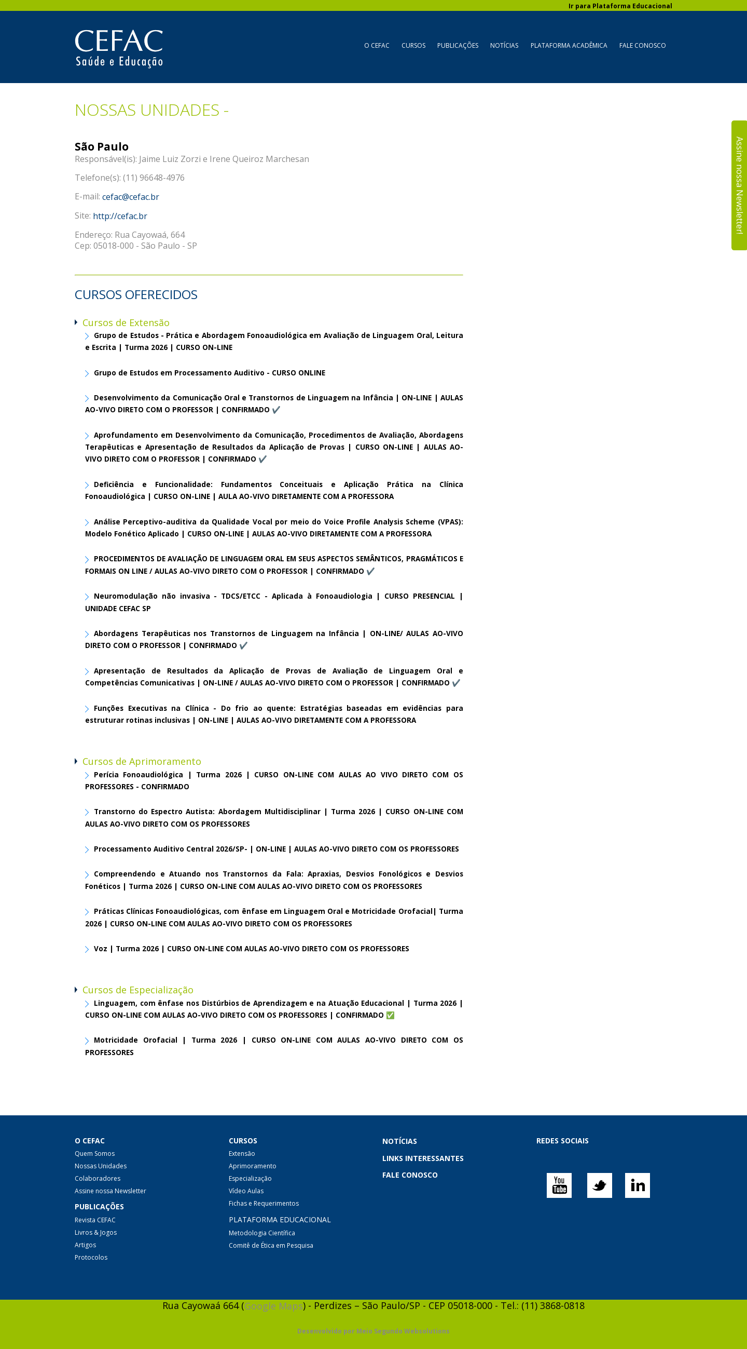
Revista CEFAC (95, 1220)
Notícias (504, 45)
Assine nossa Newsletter (110, 1190)
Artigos (85, 1244)
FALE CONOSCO (410, 1175)
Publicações (457, 45)
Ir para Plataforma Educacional (620, 6)
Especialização (250, 1178)
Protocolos (91, 1257)
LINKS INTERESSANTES (423, 1158)
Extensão (242, 1153)
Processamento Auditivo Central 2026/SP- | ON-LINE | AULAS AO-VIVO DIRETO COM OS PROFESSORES (276, 849)
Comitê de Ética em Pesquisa (271, 1245)
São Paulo (102, 146)
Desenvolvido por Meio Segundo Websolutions (373, 1331)
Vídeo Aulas (246, 1190)
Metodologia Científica (262, 1233)
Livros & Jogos (96, 1232)
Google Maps (273, 1306)
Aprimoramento (252, 1166)
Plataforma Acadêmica (569, 45)
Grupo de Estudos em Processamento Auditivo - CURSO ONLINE (209, 372)
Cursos (413, 45)
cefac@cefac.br (130, 197)
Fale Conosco (642, 45)
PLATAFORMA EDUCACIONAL (280, 1220)
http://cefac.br (120, 216)
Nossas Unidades (101, 1166)
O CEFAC (377, 45)
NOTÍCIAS (399, 1141)
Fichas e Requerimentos (264, 1203)
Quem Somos (95, 1153)
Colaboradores (97, 1178)
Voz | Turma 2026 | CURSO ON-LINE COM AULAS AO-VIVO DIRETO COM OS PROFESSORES (251, 948)
